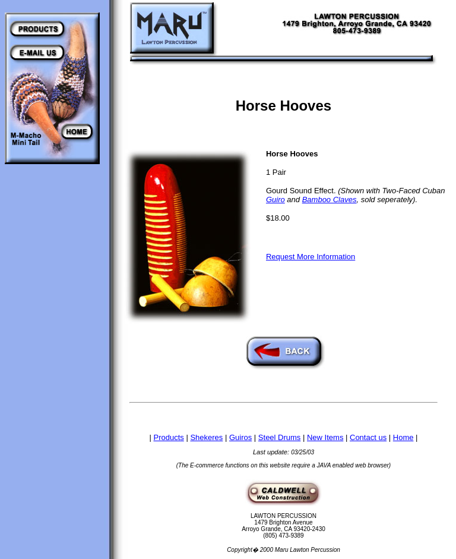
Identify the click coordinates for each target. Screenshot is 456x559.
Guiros (240, 437)
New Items (325, 437)
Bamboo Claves (329, 199)
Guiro (275, 199)
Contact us (368, 437)
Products (168, 437)
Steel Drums (279, 437)
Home (403, 437)
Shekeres (206, 437)
